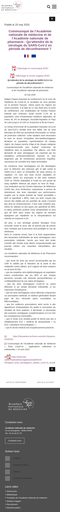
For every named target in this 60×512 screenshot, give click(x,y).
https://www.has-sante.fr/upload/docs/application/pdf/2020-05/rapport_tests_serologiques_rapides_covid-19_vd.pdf (29, 360)
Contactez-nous (14, 441)
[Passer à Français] (26, 56)
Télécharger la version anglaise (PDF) (32, 76)
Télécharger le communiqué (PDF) (32, 68)
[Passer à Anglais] (33, 56)
